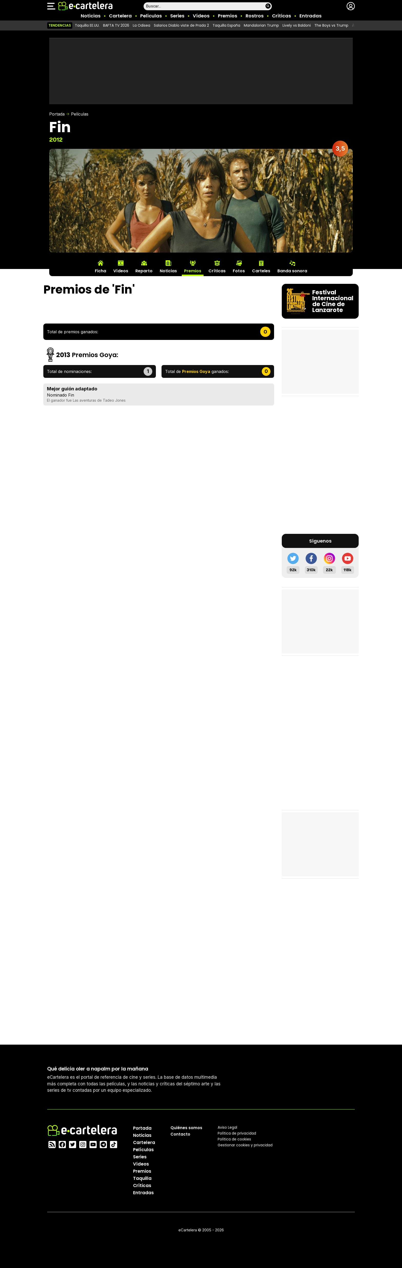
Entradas (310, 16)
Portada (57, 114)
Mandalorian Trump (261, 25)
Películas (151, 16)
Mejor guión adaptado (72, 388)
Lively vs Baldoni (297, 25)
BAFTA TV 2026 (116, 25)
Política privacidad (237, 1133)
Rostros (255, 16)
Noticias (90, 16)
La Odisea (141, 25)
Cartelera (120, 16)
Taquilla (142, 1178)
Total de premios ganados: (72, 331)
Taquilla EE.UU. (87, 25)
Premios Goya (94, 354)
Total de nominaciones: (69, 371)
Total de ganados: (197, 371)
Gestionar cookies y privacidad (245, 1144)
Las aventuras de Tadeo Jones (99, 400)
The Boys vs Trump (331, 25)
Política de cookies (234, 1138)
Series (177, 16)
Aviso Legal (227, 1127)
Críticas (281, 16)
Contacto (180, 1134)
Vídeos (201, 16)
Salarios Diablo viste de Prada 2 (181, 25)
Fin (71, 395)
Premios (227, 16)
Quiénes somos (186, 1127)
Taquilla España (226, 25)
